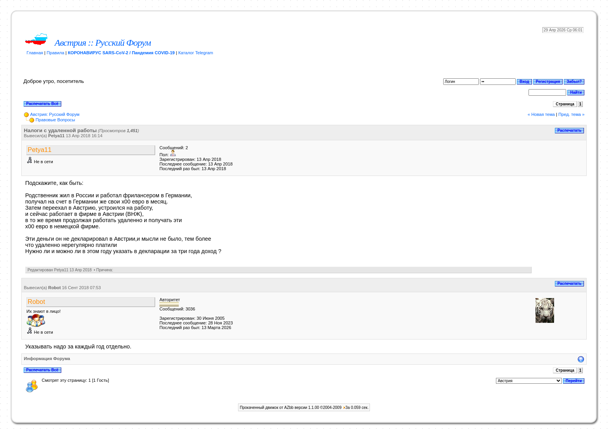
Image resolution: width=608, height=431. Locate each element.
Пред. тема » (571, 114)
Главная (35, 52)
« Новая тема (541, 114)
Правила (55, 52)
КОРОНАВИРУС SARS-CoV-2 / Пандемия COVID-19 (121, 52)
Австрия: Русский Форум (54, 114)
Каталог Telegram (195, 52)
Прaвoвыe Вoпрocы (55, 119)
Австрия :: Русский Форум (103, 43)
